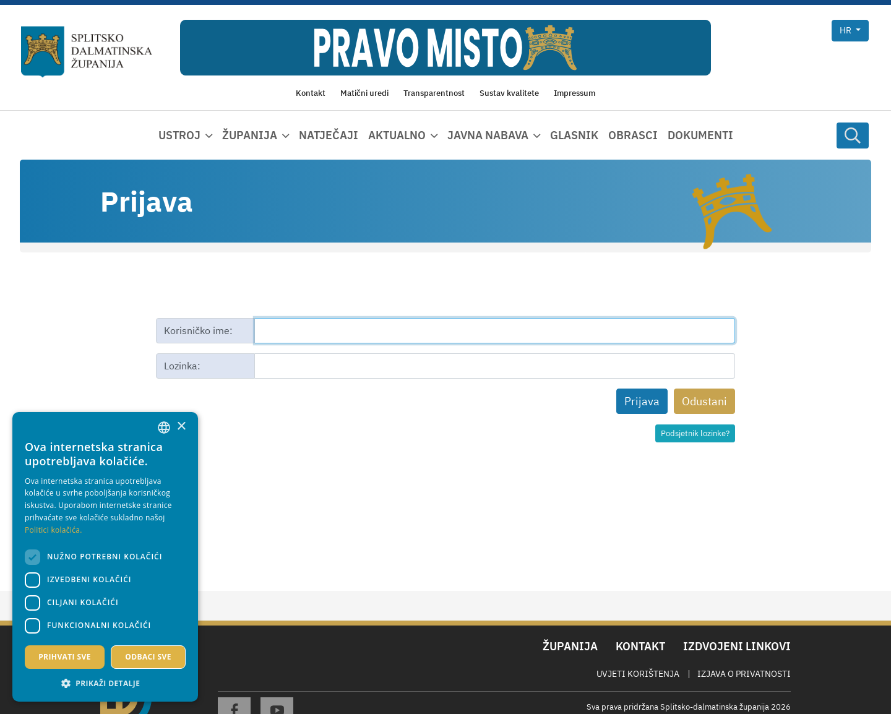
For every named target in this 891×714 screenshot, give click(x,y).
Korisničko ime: (198, 330)
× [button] (181, 426)
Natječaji (328, 135)
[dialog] (105, 557)
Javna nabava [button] (487, 135)
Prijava (642, 401)
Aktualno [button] (397, 135)
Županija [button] (249, 135)
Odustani (704, 401)
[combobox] (164, 427)
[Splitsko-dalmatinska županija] (87, 52)
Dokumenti (700, 135)
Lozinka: (182, 365)
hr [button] (846, 30)
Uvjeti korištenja (637, 673)
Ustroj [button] (179, 135)
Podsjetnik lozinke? (695, 433)
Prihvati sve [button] (64, 657)
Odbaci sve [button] (148, 657)
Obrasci (633, 135)
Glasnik (574, 135)
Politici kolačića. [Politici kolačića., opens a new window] (53, 530)
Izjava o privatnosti (744, 673)
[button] (105, 683)
